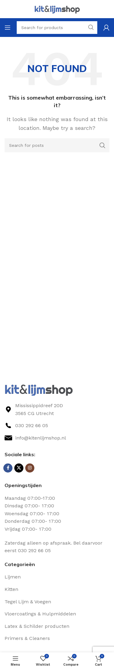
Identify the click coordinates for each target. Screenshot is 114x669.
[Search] (57, 145)
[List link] (57, 426)
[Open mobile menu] (8, 27)
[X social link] (18, 468)
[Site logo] (57, 9)
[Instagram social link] (29, 468)
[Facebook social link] (7, 468)
